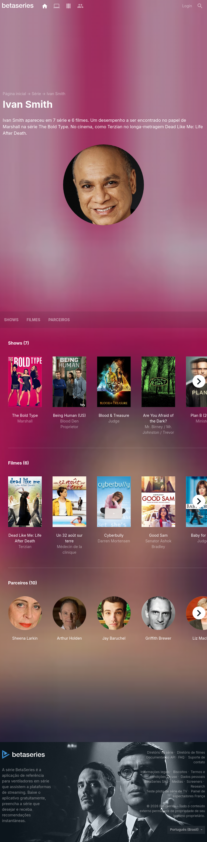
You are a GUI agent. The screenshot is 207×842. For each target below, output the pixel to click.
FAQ (181, 757)
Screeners (194, 781)
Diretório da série (160, 752)
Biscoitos (180, 772)
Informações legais (155, 772)
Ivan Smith (56, 93)
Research (198, 786)
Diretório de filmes (191, 752)
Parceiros (59, 319)
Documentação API (160, 757)
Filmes (33, 319)
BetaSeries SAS (156, 781)
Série (36, 93)
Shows (11, 319)
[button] (25, 618)
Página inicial (14, 93)
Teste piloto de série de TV (166, 791)
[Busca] (200, 6)
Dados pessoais (193, 777)
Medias (177, 781)
